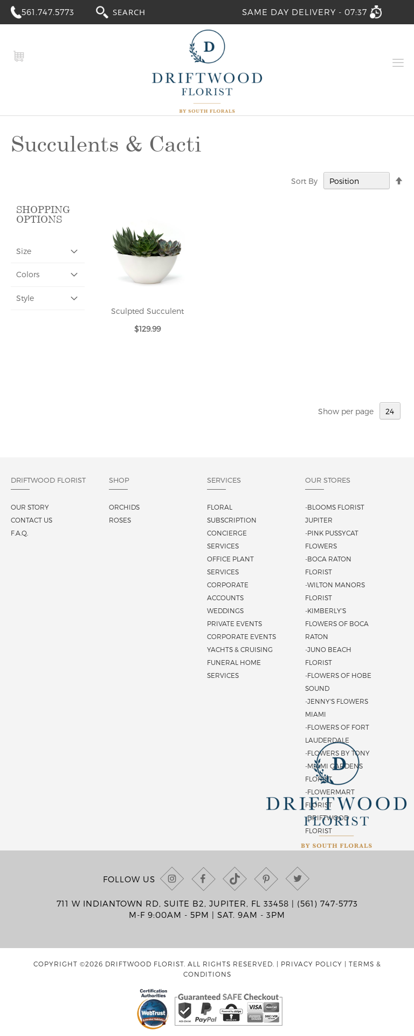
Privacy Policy (311, 964)
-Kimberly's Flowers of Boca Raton (337, 623)
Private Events (234, 623)
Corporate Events (241, 636)
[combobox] (139, 11)
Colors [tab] (27, 274)
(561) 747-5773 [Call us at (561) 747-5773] (327, 903)
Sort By (304, 181)
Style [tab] (25, 298)
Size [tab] (23, 251)
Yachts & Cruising (240, 649)
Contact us (31, 520)
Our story (30, 507)
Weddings (225, 610)
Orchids (124, 507)
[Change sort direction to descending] (399, 181)
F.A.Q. (19, 533)
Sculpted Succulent (147, 310)
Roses (120, 520)
